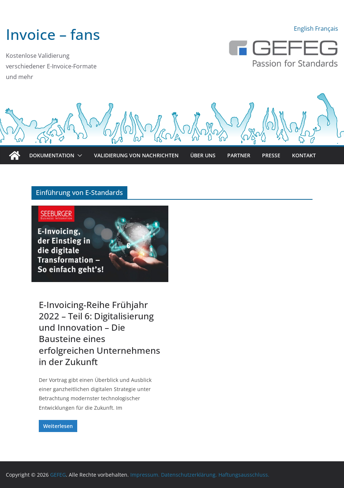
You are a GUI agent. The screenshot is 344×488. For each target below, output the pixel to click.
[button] (78, 155)
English (304, 29)
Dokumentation (51, 155)
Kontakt (304, 155)
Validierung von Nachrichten (136, 155)
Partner (238, 155)
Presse (271, 155)
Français (326, 29)
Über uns (203, 155)
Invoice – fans (53, 34)
